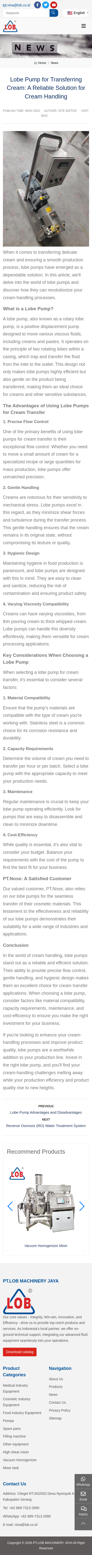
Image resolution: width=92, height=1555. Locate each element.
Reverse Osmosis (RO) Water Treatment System (46, 1126)
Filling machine (14, 1436)
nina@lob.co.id (18, 5)
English (76, 13)
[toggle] (83, 26)
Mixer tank (11, 1468)
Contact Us (57, 1402)
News (53, 1395)
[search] (54, 13)
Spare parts (12, 1429)
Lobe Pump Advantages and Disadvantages (46, 1112)
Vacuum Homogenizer (20, 1460)
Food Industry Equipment (22, 1413)
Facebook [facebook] (37, 4)
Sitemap (55, 1418)
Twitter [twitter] (45, 4)
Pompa (8, 1421)
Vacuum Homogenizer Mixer (46, 1246)
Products (56, 1387)
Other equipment (15, 1444)
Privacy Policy (59, 1410)
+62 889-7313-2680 (24, 1508)
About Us (56, 1379)
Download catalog (19, 1352)
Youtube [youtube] (53, 4)
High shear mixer (16, 1452)
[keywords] (26, 13)
